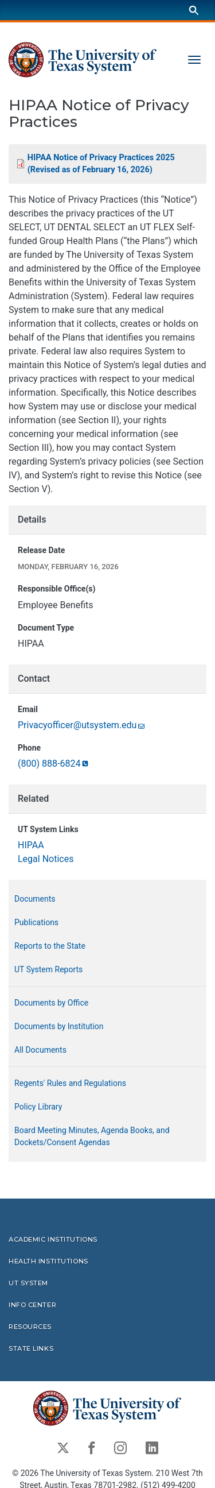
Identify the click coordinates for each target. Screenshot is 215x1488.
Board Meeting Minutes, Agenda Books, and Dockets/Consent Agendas (92, 1136)
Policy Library (38, 1106)
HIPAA (31, 845)
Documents (34, 898)
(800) (54, 763)
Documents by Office (51, 1002)
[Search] (193, 10)
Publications (36, 922)
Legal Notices (45, 858)
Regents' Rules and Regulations (70, 1083)
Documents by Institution (59, 1026)
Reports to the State (49, 945)
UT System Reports (48, 969)
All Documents (40, 1049)
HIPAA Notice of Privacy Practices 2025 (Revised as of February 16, (101, 164)
